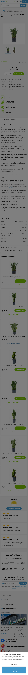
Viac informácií (12, 660)
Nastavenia (13, 664)
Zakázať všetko (14, 668)
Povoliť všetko (14, 671)
